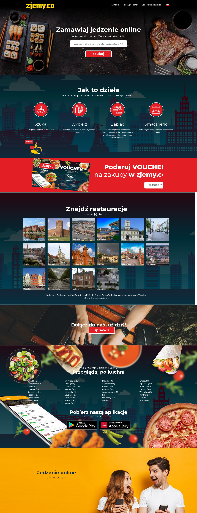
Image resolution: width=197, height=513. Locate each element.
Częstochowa (90, 272)
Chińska (32, 355)
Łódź (85, 269)
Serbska (142, 372)
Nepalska (33, 369)
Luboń (99, 272)
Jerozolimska (33, 372)
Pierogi (70, 363)
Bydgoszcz (51, 269)
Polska (107, 360)
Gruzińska (70, 369)
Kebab (69, 377)
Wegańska (145, 366)
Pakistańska (70, 372)
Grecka (144, 355)
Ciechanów (61, 269)
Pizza (70, 358)
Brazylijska (144, 374)
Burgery (108, 363)
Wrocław (142, 269)
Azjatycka (108, 358)
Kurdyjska (145, 369)
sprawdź (101, 304)
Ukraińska (70, 366)
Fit (103, 369)
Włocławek (133, 269)
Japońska (145, 358)
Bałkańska (69, 374)
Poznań (98, 269)
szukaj (98, 54)
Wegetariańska (110, 366)
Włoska (33, 377)
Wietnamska (72, 355)
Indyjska (108, 355)
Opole (91, 269)
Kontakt (115, 5)
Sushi (106, 374)
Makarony (108, 372)
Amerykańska (73, 360)
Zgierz (106, 272)
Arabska (145, 360)
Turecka (145, 363)
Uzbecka (33, 374)
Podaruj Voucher (130, 5)
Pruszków (106, 269)
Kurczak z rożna (34, 366)
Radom (114, 269)
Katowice (78, 269)
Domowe (34, 363)
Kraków (70, 269)
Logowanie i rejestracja (152, 5)
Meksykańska (35, 358)
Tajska (32, 360)
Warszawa (122, 269)
